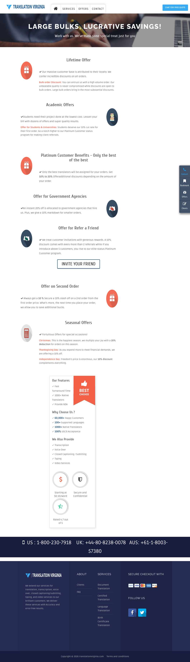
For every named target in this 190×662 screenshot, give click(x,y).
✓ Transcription (60, 445)
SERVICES (68, 9)
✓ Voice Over (59, 449)
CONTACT (98, 9)
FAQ (79, 592)
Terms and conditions (118, 656)
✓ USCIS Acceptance (66, 431)
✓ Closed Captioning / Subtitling (69, 454)
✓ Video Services (61, 463)
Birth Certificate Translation (104, 621)
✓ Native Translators (67, 427)
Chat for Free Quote (175, 7)
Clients (80, 584)
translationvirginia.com (91, 656)
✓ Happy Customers (68, 418)
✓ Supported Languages (68, 422)
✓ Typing (57, 458)
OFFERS (83, 9)
